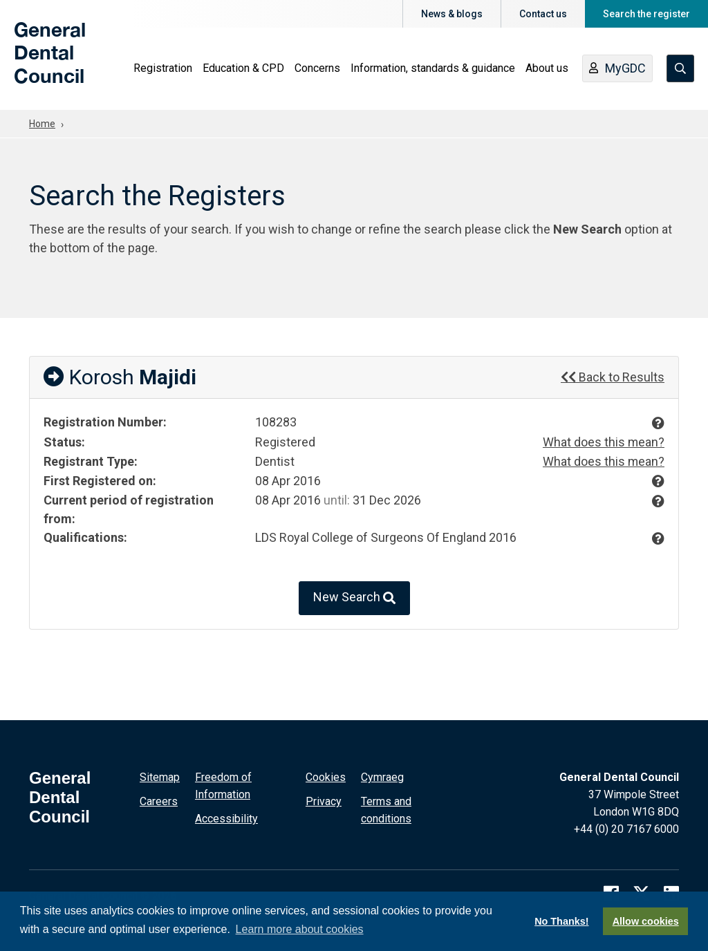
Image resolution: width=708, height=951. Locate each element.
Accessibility (226, 817)
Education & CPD (243, 69)
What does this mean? (603, 442)
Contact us (543, 13)
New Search (354, 596)
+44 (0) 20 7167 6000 (626, 827)
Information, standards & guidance (433, 69)
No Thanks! (561, 921)
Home (42, 123)
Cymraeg (382, 775)
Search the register (646, 13)
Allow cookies (646, 921)
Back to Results (612, 377)
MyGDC (617, 70)
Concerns (317, 69)
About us (546, 69)
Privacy (324, 800)
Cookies (326, 775)
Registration (162, 69)
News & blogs (452, 13)
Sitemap (160, 775)
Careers (159, 800)
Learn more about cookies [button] (300, 929)
